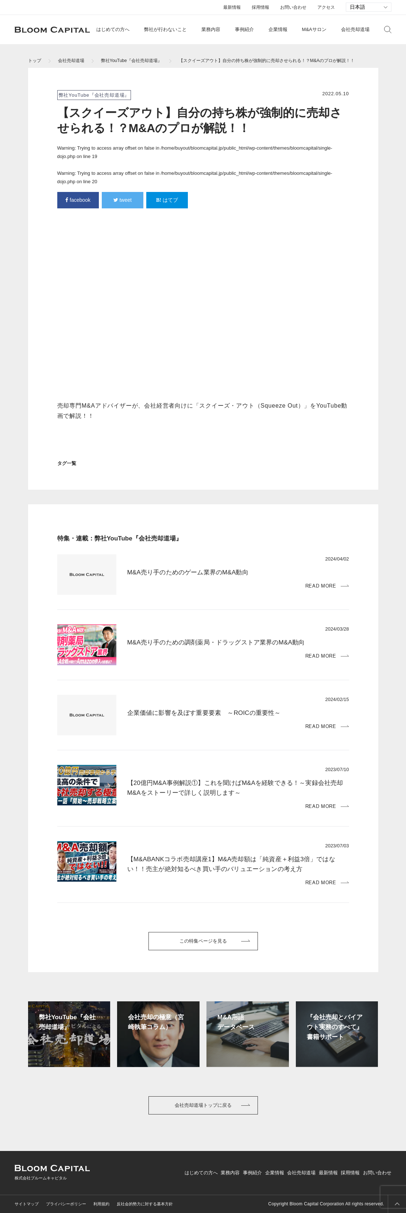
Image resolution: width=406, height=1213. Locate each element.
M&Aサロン (314, 29)
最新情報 (232, 7)
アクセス (326, 7)
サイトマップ (27, 1204)
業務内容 (210, 29)
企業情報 (277, 29)
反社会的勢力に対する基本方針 (145, 1204)
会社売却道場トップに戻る (203, 1105)
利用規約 (101, 1204)
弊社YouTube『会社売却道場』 (131, 60)
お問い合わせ (293, 7)
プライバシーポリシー (66, 1204)
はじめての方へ (112, 29)
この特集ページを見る (203, 941)
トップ (34, 60)
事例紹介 (244, 29)
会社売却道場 (355, 29)
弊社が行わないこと (165, 29)
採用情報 (260, 7)
